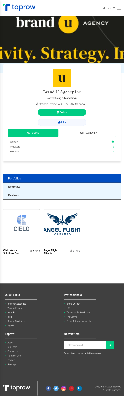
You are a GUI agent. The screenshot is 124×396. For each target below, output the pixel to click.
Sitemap (11, 364)
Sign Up (11, 325)
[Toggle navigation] (119, 8)
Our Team (12, 347)
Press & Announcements (79, 321)
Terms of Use (14, 355)
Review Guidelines (16, 321)
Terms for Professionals (78, 312)
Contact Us (12, 351)
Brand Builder (73, 303)
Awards (11, 312)
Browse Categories (16, 303)
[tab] (62, 178)
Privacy (11, 360)
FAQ (69, 308)
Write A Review (14, 308)
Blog (9, 317)
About (10, 342)
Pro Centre (72, 317)
